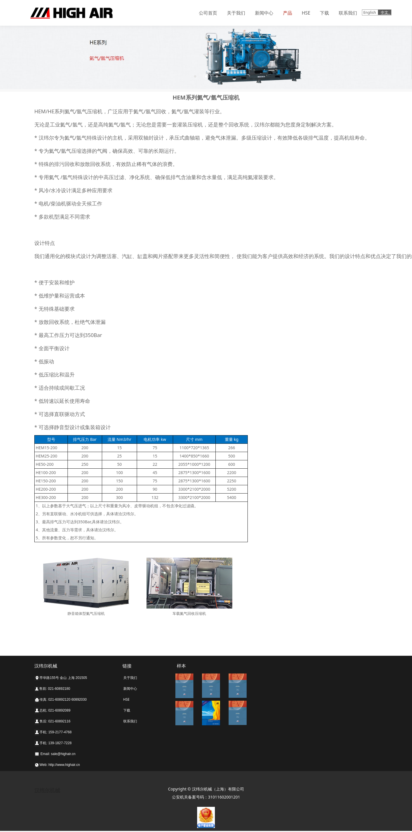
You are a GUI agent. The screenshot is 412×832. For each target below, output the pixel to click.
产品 (287, 13)
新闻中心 (264, 13)
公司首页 (208, 13)
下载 (324, 13)
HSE (306, 13)
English (370, 12)
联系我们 (348, 13)
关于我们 (236, 13)
